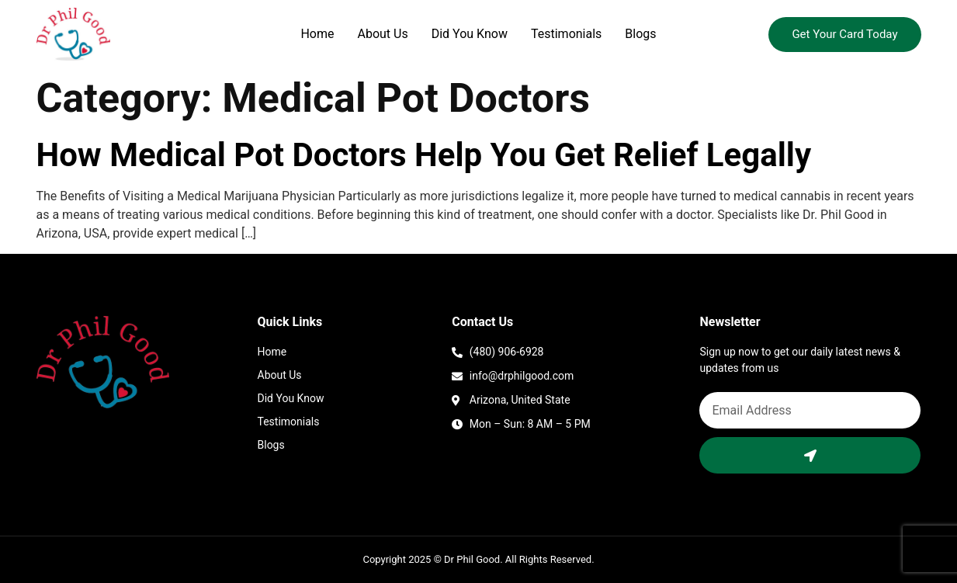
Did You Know (470, 33)
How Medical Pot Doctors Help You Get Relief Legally (424, 155)
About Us (383, 33)
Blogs (640, 33)
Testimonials (566, 33)
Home (317, 33)
